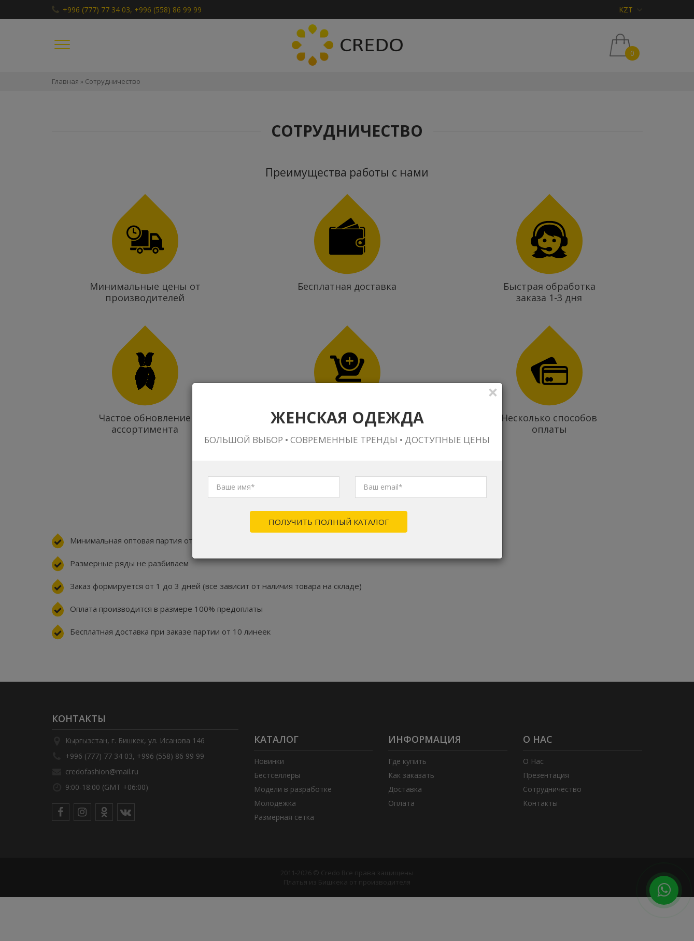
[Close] (493, 392)
